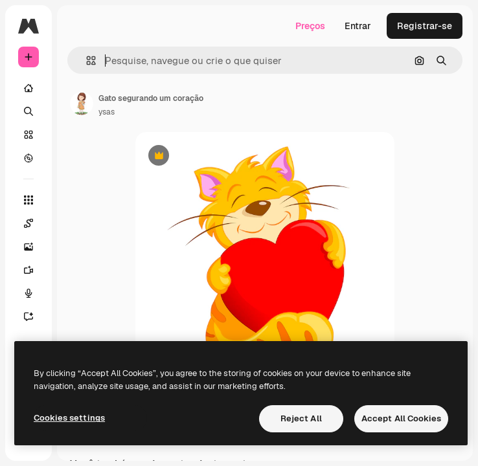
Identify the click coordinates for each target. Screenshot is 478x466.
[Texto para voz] (28, 293)
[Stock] (28, 134)
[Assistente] (28, 316)
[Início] (28, 88)
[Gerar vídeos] (28, 270)
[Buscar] (28, 111)
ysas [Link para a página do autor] (106, 112)
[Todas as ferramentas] (28, 200)
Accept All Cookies (401, 418)
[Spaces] (28, 223)
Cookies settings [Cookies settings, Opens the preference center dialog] (69, 417)
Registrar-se (424, 26)
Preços (310, 26)
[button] (86, 60)
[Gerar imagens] (28, 246)
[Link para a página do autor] (81, 103)
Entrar (358, 26)
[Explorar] (28, 158)
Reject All (301, 418)
